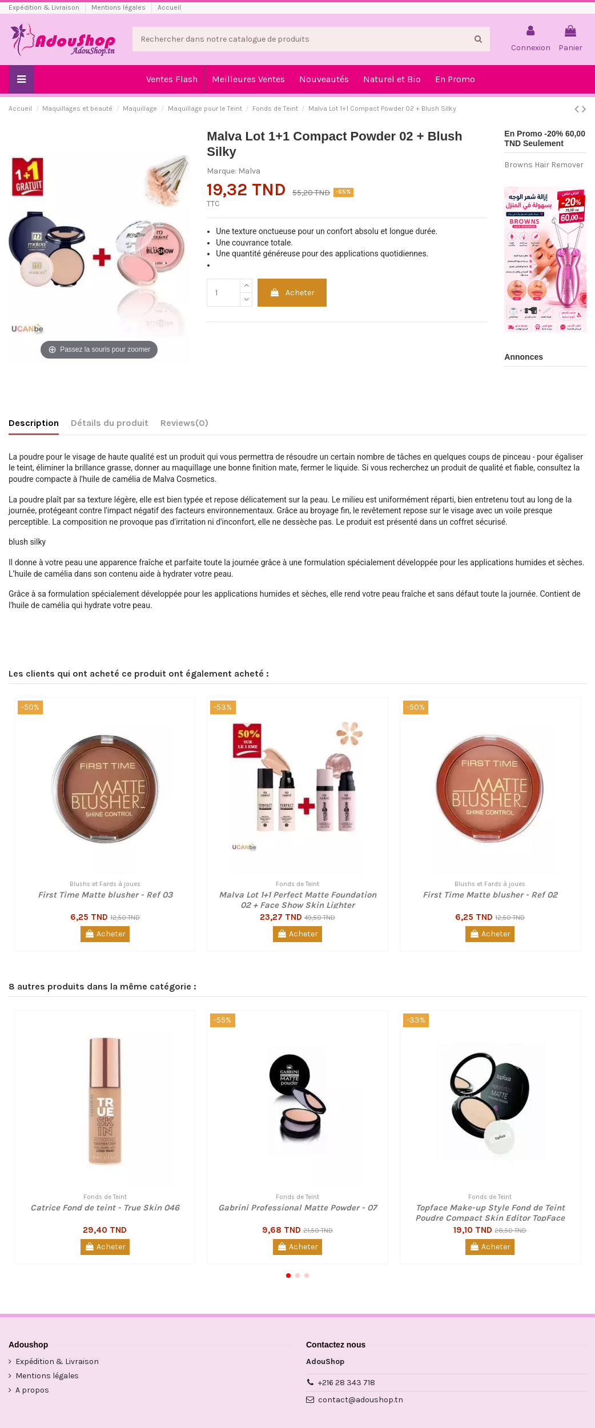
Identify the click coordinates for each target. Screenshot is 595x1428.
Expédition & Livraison (45, 7)
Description (34, 422)
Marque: (221, 171)
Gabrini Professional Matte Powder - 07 (297, 1207)
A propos (32, 1390)
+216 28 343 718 (346, 1382)
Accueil (169, 7)
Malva (249, 171)
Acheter (292, 292)
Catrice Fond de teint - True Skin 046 (104, 1207)
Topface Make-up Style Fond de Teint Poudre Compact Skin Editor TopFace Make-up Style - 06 (490, 1217)
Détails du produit (109, 422)
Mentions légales (119, 7)
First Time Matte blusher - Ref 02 (490, 895)
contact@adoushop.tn (360, 1400)
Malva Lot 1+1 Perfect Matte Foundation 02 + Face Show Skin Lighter (297, 900)
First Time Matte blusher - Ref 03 (105, 895)
